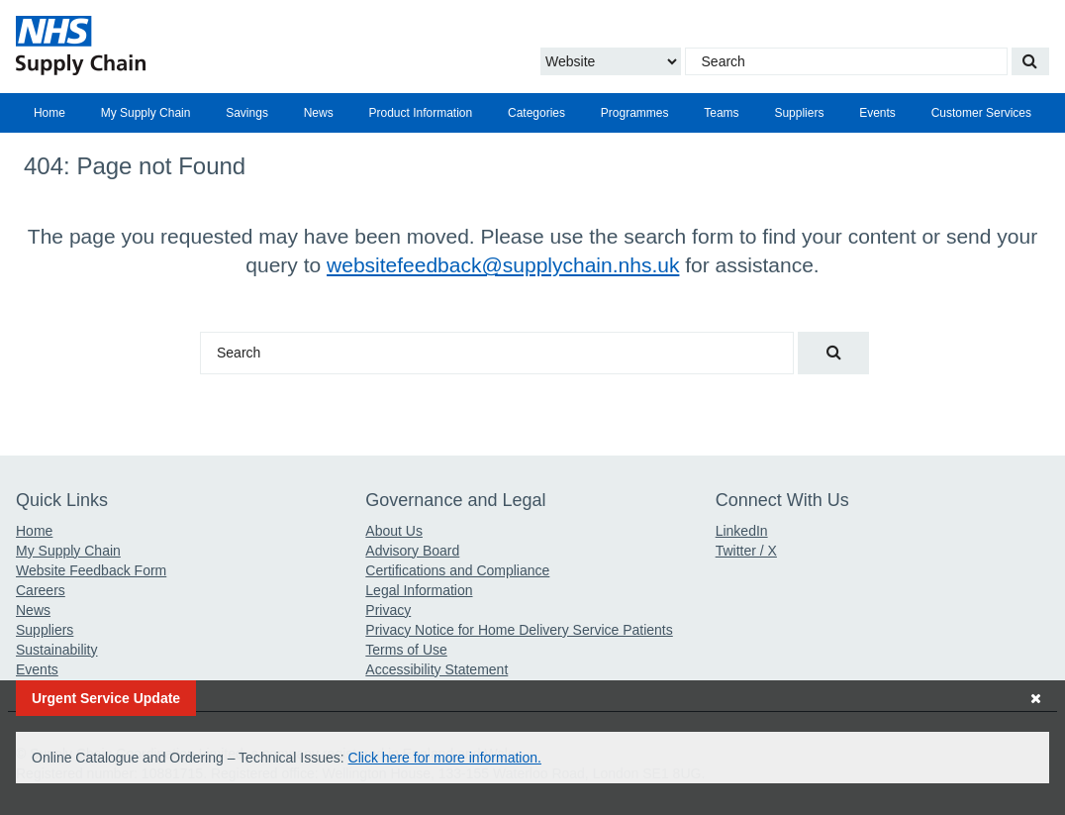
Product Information (420, 113)
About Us (394, 531)
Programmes (635, 113)
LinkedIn (742, 531)
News (319, 113)
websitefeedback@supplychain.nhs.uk (503, 265)
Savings (247, 113)
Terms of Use (405, 650)
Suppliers (798, 113)
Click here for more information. (444, 757)
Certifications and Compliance (457, 570)
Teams (721, 113)
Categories (536, 113)
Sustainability (57, 650)
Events (877, 113)
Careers (40, 590)
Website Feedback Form (91, 570)
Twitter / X (746, 551)
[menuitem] (49, 113)
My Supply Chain (146, 113)
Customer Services (981, 113)
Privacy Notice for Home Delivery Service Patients (518, 630)
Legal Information (418, 590)
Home (49, 113)
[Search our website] (1030, 61)
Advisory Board (412, 551)
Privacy (388, 610)
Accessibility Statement (436, 669)
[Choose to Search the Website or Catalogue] (610, 61)
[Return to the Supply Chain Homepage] (182, 45)
